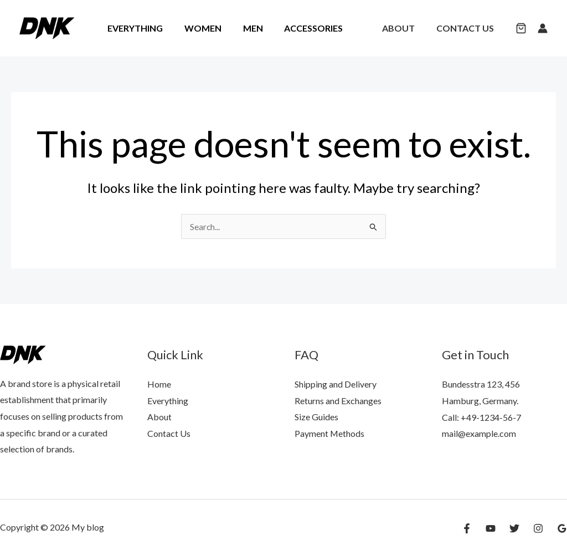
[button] (521, 29)
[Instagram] (538, 528)
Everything (133, 28)
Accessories (300, 28)
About (404, 28)
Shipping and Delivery (336, 384)
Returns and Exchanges (338, 400)
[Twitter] (514, 528)
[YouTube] (491, 528)
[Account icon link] (543, 28)
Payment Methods (330, 433)
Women (197, 28)
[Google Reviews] (562, 528)
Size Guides (316, 417)
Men (244, 28)
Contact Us (467, 28)
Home (159, 384)
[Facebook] (467, 528)
